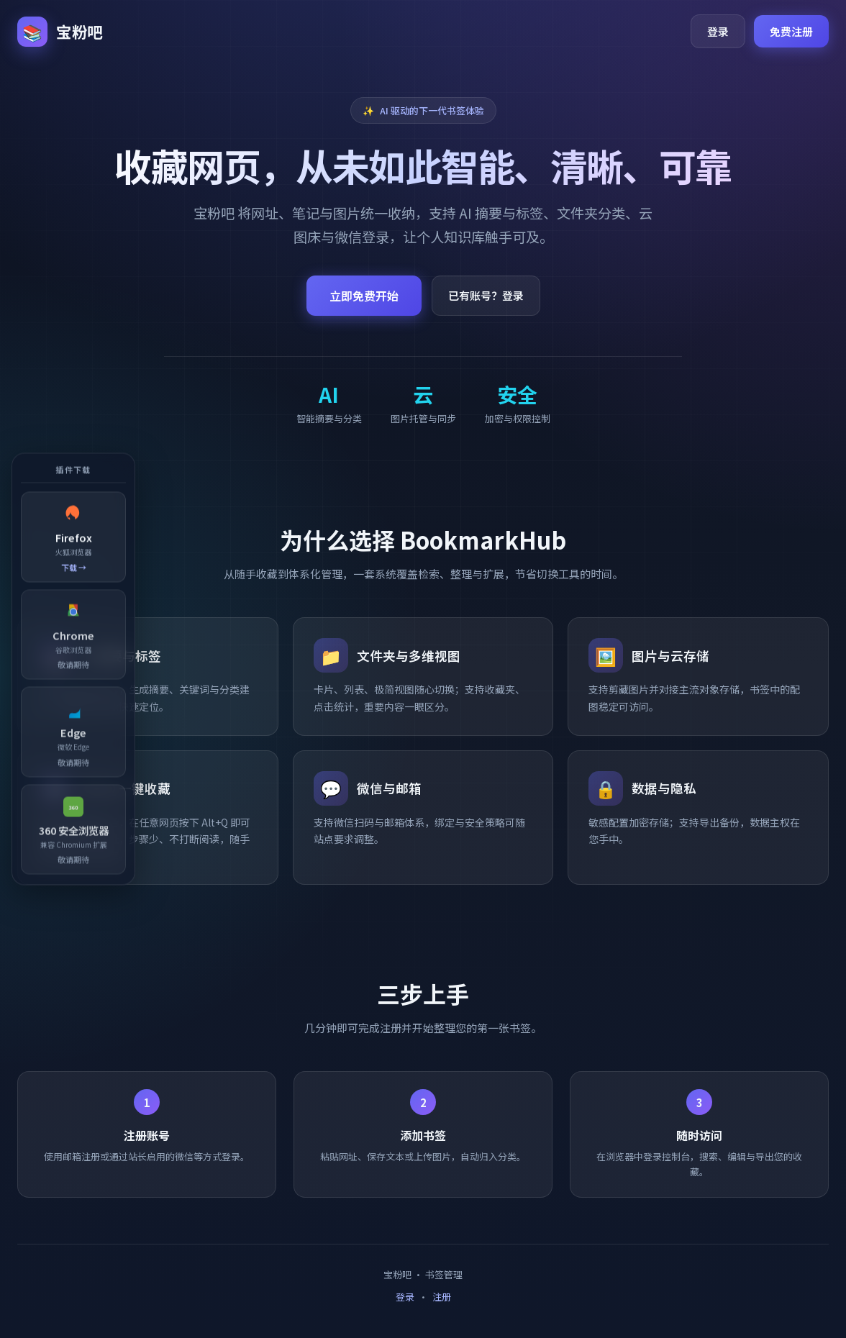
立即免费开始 (364, 295)
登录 (718, 31)
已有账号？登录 (486, 295)
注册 (441, 1296)
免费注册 (791, 31)
